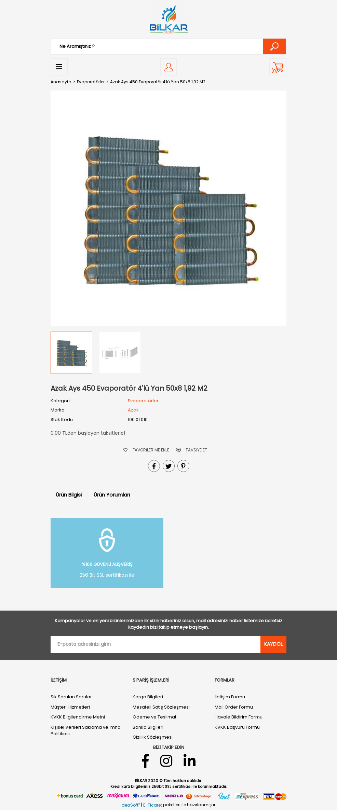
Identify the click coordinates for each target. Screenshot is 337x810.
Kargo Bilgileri (148, 697)
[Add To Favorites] (146, 450)
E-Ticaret (152, 805)
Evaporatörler (143, 400)
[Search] (168, 46)
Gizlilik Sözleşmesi (153, 737)
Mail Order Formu (234, 707)
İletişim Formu (230, 697)
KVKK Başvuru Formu (237, 727)
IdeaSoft (130, 805)
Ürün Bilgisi (69, 494)
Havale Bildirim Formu (238, 717)
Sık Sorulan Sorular (71, 697)
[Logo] (168, 18)
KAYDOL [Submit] (273, 644)
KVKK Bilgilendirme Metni (78, 717)
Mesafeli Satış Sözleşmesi (161, 707)
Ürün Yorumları (112, 494)
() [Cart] (274, 71)
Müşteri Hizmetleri (70, 707)
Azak (133, 410)
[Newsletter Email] (155, 644)
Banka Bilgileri (148, 727)
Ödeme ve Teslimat (154, 717)
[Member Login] (168, 66)
